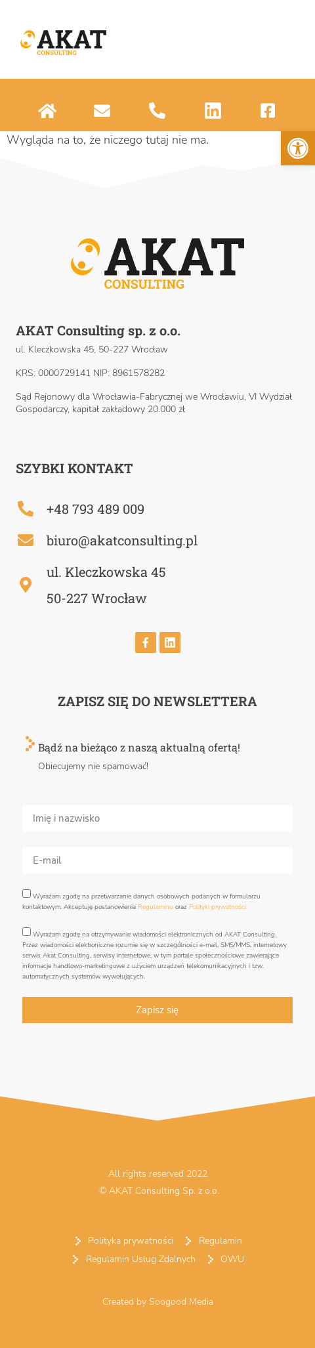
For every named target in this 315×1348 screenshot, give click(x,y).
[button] (298, 148)
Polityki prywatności (217, 907)
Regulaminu (155, 907)
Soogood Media (181, 1301)
